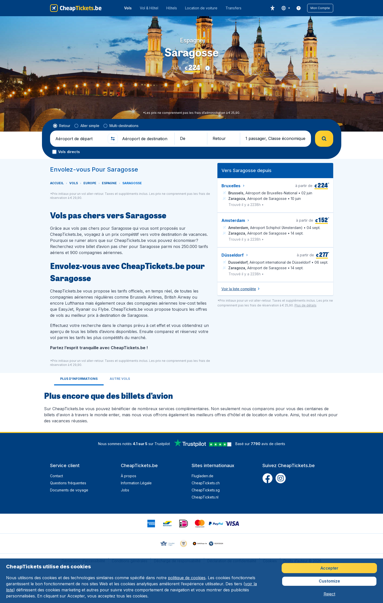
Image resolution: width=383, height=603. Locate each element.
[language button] (285, 8)
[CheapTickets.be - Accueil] (76, 8)
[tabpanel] (191, 406)
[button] (320, 8)
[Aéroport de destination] (146, 139)
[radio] (61, 126)
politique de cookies (187, 577)
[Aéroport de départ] (79, 139)
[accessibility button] (272, 8)
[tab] (79, 379)
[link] (298, 8)
